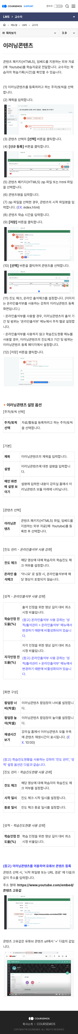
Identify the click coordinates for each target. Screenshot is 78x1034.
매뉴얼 (14, 25)
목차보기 (9, 33)
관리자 (49, 6)
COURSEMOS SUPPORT (17, 8)
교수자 (35, 25)
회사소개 (28, 1024)
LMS (24, 25)
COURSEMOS (46, 1024)
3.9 (64, 33)
